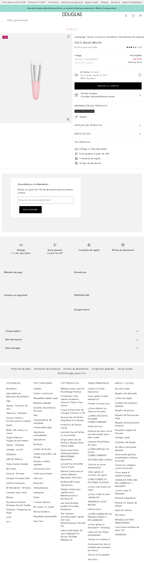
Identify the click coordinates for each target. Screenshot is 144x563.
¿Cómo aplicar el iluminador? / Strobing (98, 526)
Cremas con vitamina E (99, 539)
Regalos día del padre (126, 393)
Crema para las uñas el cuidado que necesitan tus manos (99, 547)
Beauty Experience (132, 2)
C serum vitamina (41, 502)
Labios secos (94, 509)
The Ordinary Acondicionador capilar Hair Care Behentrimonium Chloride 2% (73, 519)
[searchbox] (72, 20)
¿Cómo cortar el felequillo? (123, 492)
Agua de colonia (123, 510)
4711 (8, 522)
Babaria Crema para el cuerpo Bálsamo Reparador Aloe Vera (72, 474)
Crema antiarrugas (42, 427)
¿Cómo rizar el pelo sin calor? (99, 488)
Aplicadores (39, 439)
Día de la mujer (122, 388)
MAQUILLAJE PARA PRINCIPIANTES (124, 521)
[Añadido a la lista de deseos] (68, 37)
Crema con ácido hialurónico (96, 390)
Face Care (38, 521)
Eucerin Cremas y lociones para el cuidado (18, 419)
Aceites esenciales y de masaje (45, 455)
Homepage (80, 37)
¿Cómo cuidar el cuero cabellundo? (99, 496)
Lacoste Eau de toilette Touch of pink (72, 465)
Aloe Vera (93, 559)
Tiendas (105, 2)
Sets (35, 415)
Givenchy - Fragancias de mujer (18, 511)
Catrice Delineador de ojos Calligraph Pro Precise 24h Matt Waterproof (71, 535)
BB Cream (11, 469)
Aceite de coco (95, 426)
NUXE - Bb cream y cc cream (16, 431)
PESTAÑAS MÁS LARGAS (100, 459)
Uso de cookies (125, 369)
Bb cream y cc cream (43, 507)
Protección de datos (21, 369)
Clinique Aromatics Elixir (18, 478)
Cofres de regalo (123, 398)
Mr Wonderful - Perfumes (18, 488)
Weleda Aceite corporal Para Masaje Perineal (72, 390)
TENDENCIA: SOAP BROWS (97, 503)
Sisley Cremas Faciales (17, 464)
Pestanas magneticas (125, 498)
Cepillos (37, 388)
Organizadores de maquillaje (42, 421)
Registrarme (30, 210)
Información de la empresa (47, 369)
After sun (38, 478)
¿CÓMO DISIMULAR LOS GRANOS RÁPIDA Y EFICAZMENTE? (100, 517)
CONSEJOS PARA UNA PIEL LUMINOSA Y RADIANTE (126, 483)
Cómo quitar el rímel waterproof (98, 398)
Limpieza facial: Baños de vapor (99, 443)
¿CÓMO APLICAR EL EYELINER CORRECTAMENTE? (98, 419)
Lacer (9, 517)
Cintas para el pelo (42, 473)
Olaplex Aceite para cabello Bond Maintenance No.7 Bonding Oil (70, 494)
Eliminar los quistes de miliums (126, 504)
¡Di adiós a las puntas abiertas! (125, 448)
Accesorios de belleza (106, 37)
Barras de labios (41, 511)
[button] (72, 331)
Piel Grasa (120, 515)
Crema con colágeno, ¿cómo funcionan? (125, 466)
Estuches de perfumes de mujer (44, 409)
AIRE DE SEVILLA (14, 459)
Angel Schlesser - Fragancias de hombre (17, 439)
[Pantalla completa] (68, 119)
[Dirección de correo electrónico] (46, 200)
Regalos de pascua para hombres (127, 424)
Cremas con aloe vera (98, 403)
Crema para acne (41, 469)
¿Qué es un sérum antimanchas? (97, 466)
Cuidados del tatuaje (125, 442)
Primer (36, 497)
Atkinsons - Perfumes (16, 413)
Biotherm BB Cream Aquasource (70, 483)
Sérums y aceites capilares (41, 463)
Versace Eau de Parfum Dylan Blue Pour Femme (72, 419)
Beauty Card (91, 2)
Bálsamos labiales (42, 403)
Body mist (38, 483)
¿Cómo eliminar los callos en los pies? (97, 410)
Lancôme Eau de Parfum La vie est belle (72, 434)
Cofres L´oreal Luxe (43, 393)
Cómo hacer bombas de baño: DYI (127, 529)
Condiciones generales (103, 369)
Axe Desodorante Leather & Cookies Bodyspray (70, 506)
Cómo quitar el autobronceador (123, 474)
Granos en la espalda (98, 554)
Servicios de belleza (72, 2)
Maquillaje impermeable (45, 516)
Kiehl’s (9, 425)
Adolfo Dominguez (15, 483)
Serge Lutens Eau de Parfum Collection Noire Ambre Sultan (72, 442)
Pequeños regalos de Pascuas (125, 431)
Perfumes (38, 444)
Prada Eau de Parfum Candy (71, 426)
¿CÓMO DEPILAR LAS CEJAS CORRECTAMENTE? (98, 452)
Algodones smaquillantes (40, 434)
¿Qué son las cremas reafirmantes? (98, 533)
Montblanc (11, 388)
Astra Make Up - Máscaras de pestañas (17, 395)
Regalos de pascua (124, 410)
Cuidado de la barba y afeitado (126, 404)
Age (8, 401)
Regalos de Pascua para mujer (127, 417)
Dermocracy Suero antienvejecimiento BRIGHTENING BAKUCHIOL (70, 455)
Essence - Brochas (15, 473)
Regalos (115, 2)
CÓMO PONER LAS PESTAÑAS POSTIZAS (98, 481)
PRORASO (11, 454)
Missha (9, 497)
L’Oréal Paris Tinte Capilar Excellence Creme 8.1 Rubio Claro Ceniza (72, 401)
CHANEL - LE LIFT (14, 449)
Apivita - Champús (15, 445)
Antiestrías (38, 492)
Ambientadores (41, 488)
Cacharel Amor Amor (16, 492)
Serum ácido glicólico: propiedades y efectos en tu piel (126, 457)
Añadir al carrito (108, 86)
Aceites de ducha (42, 449)
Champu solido (122, 437)
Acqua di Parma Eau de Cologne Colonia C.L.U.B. (73, 411)
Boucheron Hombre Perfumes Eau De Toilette (18, 504)
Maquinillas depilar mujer (45, 398)
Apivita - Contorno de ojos (17, 407)
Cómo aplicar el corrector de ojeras (97, 473)
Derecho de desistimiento (76, 369)
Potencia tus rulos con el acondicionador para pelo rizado (100, 434)
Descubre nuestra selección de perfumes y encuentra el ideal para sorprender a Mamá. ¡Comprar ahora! (72, 8)
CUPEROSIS (120, 534)
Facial (90, 37)
